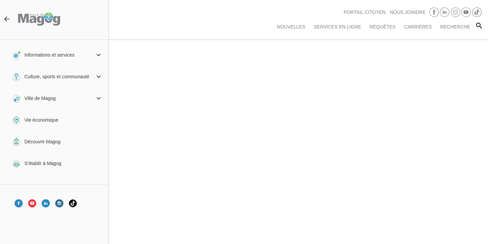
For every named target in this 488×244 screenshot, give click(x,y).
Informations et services (49, 55)
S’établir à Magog (42, 163)
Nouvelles (291, 26)
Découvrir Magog (42, 141)
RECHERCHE (455, 26)
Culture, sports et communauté (56, 76)
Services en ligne (337, 26)
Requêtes (382, 26)
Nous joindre (408, 12)
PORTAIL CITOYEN (365, 12)
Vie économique (41, 120)
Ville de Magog (40, 98)
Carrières (418, 26)
